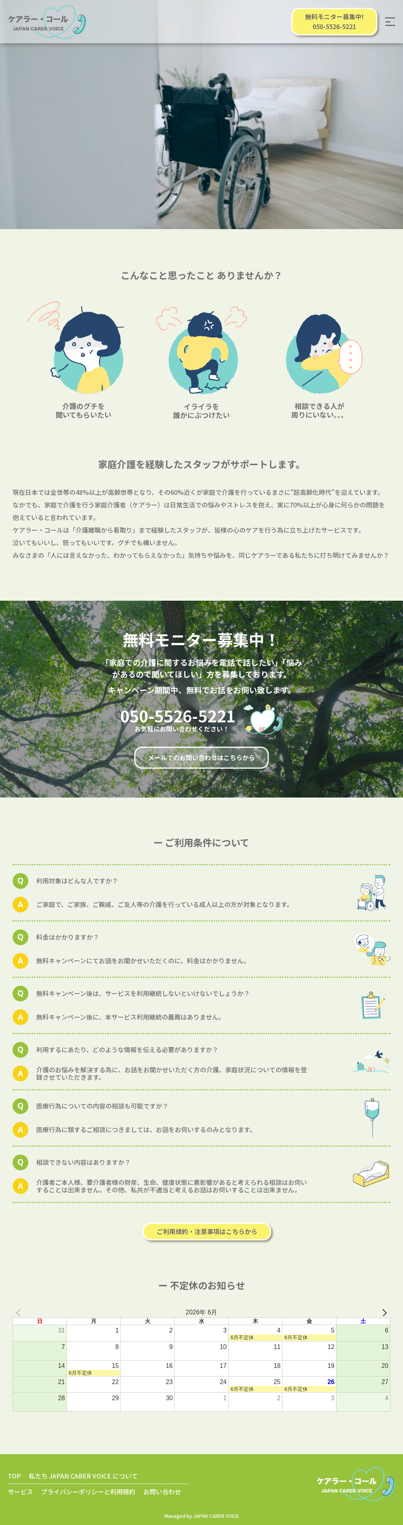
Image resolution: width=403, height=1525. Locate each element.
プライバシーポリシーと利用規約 (88, 1491)
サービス (20, 1491)
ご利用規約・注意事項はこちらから (207, 1231)
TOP (14, 1476)
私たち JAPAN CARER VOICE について (83, 1476)
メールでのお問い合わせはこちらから (201, 757)
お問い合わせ (162, 1491)
